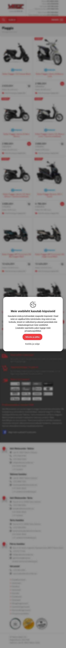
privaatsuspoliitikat (33, 331)
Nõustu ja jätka (32, 337)
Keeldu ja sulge (32, 344)
